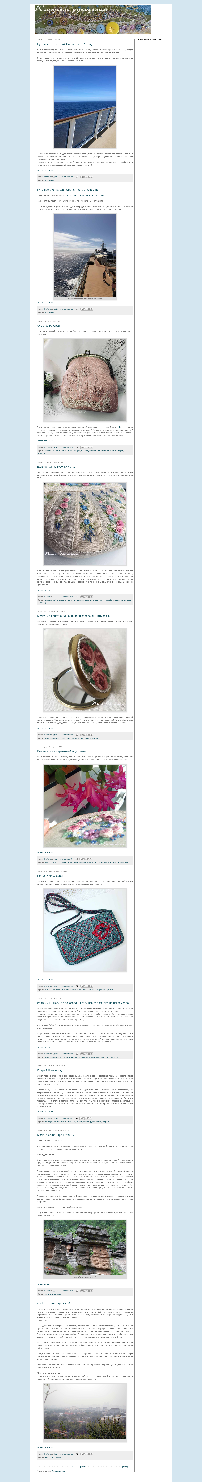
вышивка (62, 451)
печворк (79, 1122)
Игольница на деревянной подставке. (61, 751)
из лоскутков (97, 600)
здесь (60, 1140)
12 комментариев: (67, 1454)
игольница (96, 862)
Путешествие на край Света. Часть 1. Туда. (65, 44)
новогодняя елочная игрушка (56, 1122)
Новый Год (71, 1122)
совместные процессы (97, 990)
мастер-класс (71, 990)
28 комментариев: (67, 1290)
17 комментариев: (67, 735)
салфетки (105, 1122)
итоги (102, 1057)
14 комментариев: (67, 309)
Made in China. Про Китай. (54, 1303)
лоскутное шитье (58, 990)
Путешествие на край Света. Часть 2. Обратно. (68, 189)
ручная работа (108, 600)
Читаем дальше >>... (45, 170)
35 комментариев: (67, 596)
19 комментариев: (67, 1054)
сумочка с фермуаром (115, 451)
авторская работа (51, 451)
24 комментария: (66, 1118)
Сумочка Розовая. (49, 325)
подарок (104, 862)
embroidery (42, 453)
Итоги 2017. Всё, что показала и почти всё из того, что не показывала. (83, 1002)
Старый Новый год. (49, 1070)
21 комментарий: (66, 859)
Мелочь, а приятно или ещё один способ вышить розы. (73, 615)
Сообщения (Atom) (59, 1471)
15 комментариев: (67, 177)
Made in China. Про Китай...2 (56, 1135)
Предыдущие (126, 1467)
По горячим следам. (50, 875)
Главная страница (78, 1467)
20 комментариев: (67, 447)
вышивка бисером (73, 451)
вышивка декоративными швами (93, 451)
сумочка (110, 990)
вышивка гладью (58, 1057)
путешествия (49, 180)
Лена (120, 427)
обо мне (48, 1294)
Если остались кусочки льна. (56, 466)
